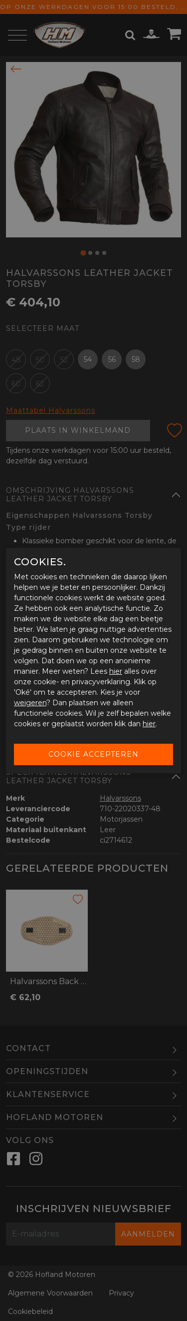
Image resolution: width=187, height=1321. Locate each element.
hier (115, 671)
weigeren (30, 702)
